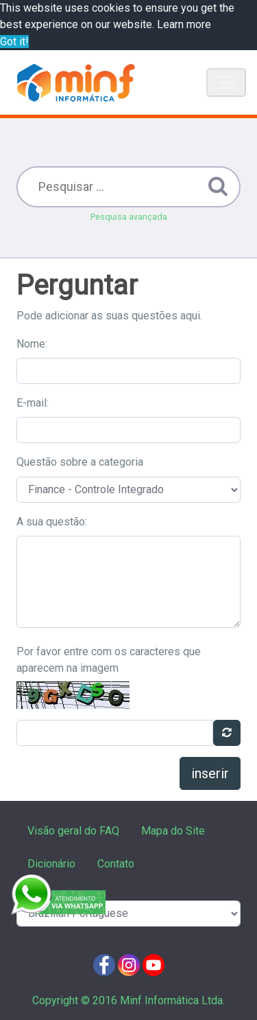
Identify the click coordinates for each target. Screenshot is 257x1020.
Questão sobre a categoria (79, 461)
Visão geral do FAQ (73, 830)
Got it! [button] (14, 41)
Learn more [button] (184, 24)
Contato (115, 863)
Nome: (31, 343)
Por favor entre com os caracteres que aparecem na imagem (108, 660)
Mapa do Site (173, 830)
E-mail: (32, 402)
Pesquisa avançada (128, 217)
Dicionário (51, 863)
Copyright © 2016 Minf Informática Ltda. (128, 1000)
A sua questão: (51, 521)
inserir (210, 773)
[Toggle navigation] (226, 82)
